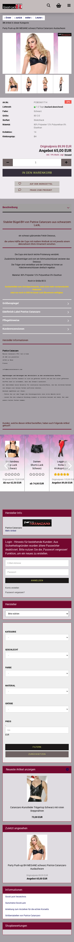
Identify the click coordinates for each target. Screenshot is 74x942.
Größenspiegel (11, 303)
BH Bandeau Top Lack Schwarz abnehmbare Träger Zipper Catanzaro (12, 465)
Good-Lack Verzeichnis (15, 896)
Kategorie (10, 632)
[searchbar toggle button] (48, 5)
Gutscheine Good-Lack (15, 903)
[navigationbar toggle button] (69, 5)
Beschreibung (10, 207)
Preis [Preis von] (8, 721)
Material (10, 685)
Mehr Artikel (10, 531)
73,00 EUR (37, 817)
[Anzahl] (37, 162)
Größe (9, 703)
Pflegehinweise (11, 320)
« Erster (7, 18)
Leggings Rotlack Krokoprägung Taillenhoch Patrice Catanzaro (62, 465)
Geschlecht (11, 650)
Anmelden (37, 580)
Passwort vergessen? (15, 592)
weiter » (28, 18)
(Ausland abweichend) (53, 107)
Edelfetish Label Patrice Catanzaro (21, 311)
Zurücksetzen (37, 754)
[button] (8, 162)
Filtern (37, 747)
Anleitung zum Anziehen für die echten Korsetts (27, 909)
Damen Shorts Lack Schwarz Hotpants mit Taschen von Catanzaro (37, 465)
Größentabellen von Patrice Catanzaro (22, 915)
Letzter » (39, 18)
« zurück (18, 18)
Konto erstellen (12, 588)
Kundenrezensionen (13, 328)
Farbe (8, 667)
